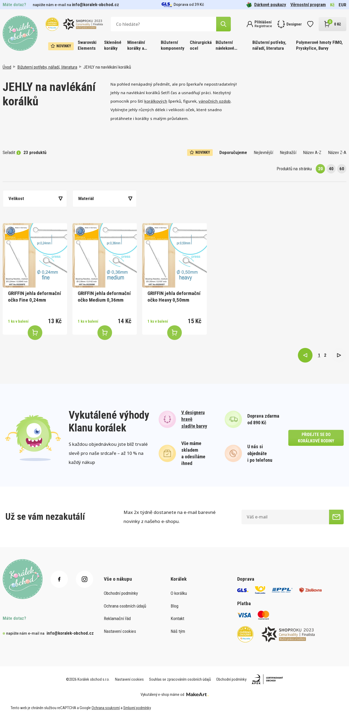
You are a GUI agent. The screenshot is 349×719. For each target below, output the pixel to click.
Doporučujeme (233, 152)
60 (341, 168)
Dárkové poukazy (266, 4)
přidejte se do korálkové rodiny (316, 437)
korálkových (155, 101)
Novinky (61, 46)
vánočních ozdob (215, 101)
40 (331, 168)
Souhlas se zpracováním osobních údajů (180, 679)
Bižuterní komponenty (172, 45)
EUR (342, 4)
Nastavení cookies (120, 631)
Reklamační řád (117, 618)
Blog (174, 606)
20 (320, 168)
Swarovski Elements (87, 45)
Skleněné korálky (112, 45)
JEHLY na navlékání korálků (107, 67)
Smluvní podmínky (137, 707)
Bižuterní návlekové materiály (225, 46)
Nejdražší (288, 152)
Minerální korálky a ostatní (136, 46)
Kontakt (177, 618)
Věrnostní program (308, 4)
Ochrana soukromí (106, 707)
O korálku (179, 593)
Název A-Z (312, 152)
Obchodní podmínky (121, 593)
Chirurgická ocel (201, 45)
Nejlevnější (263, 152)
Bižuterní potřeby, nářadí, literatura (269, 45)
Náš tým (178, 631)
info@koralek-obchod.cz (95, 4)
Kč (332, 4)
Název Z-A (337, 152)
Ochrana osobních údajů (125, 606)
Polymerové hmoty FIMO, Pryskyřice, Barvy (319, 45)
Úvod (7, 67)
